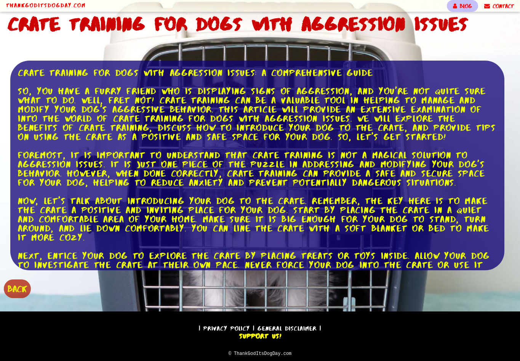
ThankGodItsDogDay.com (46, 5)
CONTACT (499, 6)
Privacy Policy (226, 327)
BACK (17, 288)
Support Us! (260, 335)
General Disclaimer (287, 327)
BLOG (462, 6)
